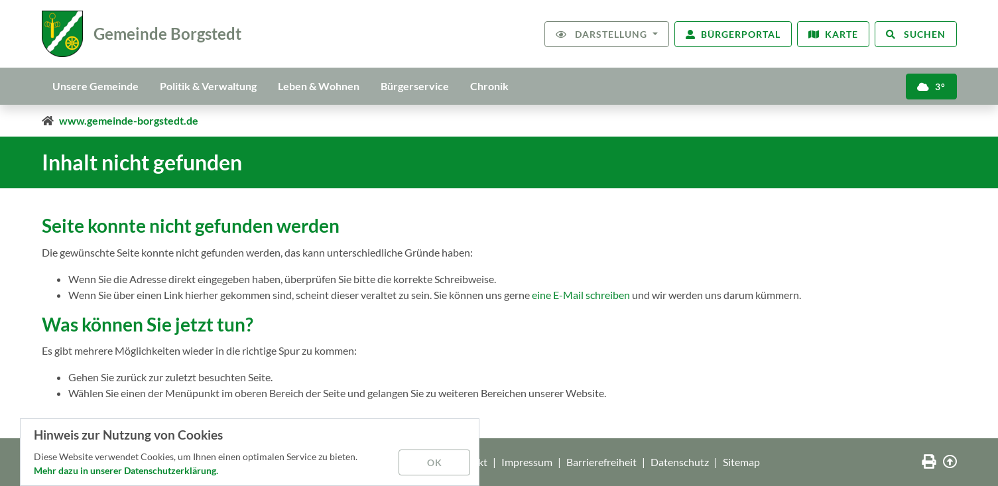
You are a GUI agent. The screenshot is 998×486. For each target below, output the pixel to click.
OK (434, 462)
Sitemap (741, 462)
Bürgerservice (415, 86)
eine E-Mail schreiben (581, 294)
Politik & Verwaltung (208, 86)
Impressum (526, 462)
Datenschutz (680, 462)
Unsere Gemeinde (95, 86)
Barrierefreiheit (601, 462)
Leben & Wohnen (318, 86)
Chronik (489, 86)
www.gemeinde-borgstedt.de (128, 120)
